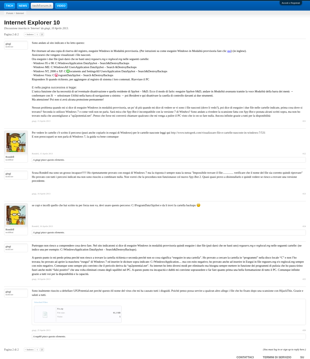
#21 (304, 121)
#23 (304, 193)
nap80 (38, 336)
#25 (304, 279)
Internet (35, 28)
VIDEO (61, 5)
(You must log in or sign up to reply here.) (284, 349)
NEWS (23, 5)
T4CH (9, 5)
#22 (304, 153)
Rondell (10, 156)
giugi (47, 28)
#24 (304, 226)
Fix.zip (60, 308)
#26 (304, 330)
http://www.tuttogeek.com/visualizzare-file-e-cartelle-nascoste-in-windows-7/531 (218, 132)
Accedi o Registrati (291, 3)
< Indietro (29, 34)
